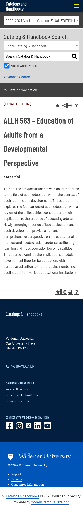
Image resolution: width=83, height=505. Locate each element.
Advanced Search (17, 77)
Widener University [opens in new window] (17, 389)
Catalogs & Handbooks (24, 314)
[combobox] (41, 20)
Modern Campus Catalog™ (50, 502)
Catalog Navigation (23, 90)
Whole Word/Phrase (23, 65)
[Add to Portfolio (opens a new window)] (57, 105)
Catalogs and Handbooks (16, 6)
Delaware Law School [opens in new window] (18, 401)
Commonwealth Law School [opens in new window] (22, 395)
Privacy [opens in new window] (16, 479)
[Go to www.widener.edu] (39, 457)
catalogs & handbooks (22, 496)
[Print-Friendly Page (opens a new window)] (70, 105)
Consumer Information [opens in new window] (27, 484)
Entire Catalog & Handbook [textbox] (26, 46)
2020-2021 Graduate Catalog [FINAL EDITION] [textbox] (40, 20)
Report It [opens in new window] (17, 474)
